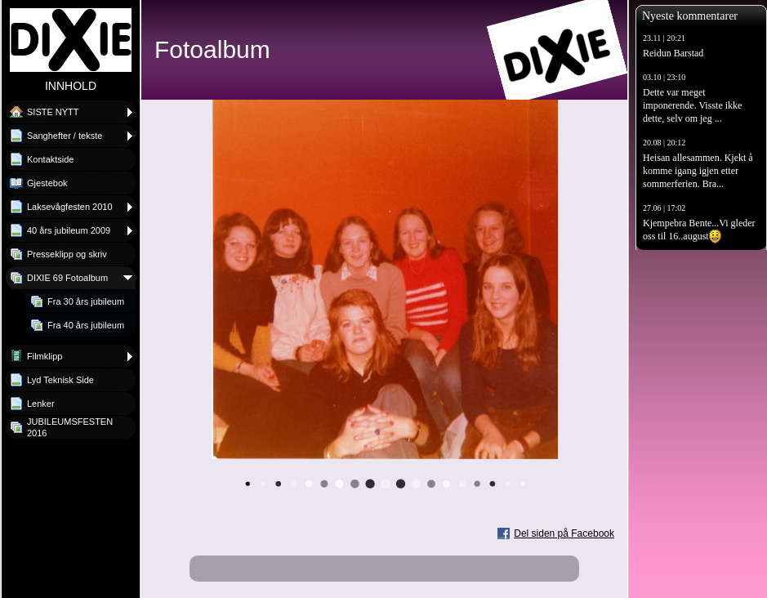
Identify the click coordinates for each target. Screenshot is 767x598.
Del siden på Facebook (564, 533)
